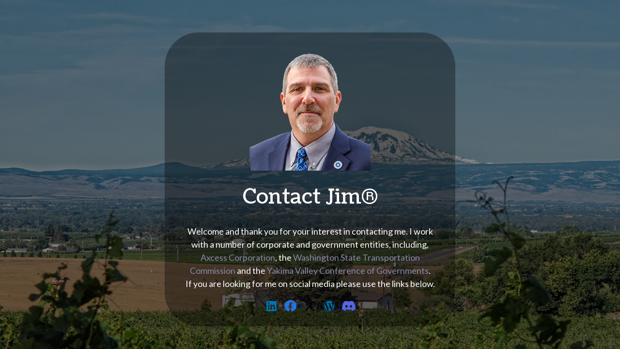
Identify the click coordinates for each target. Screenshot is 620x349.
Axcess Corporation (238, 257)
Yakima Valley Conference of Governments (348, 270)
